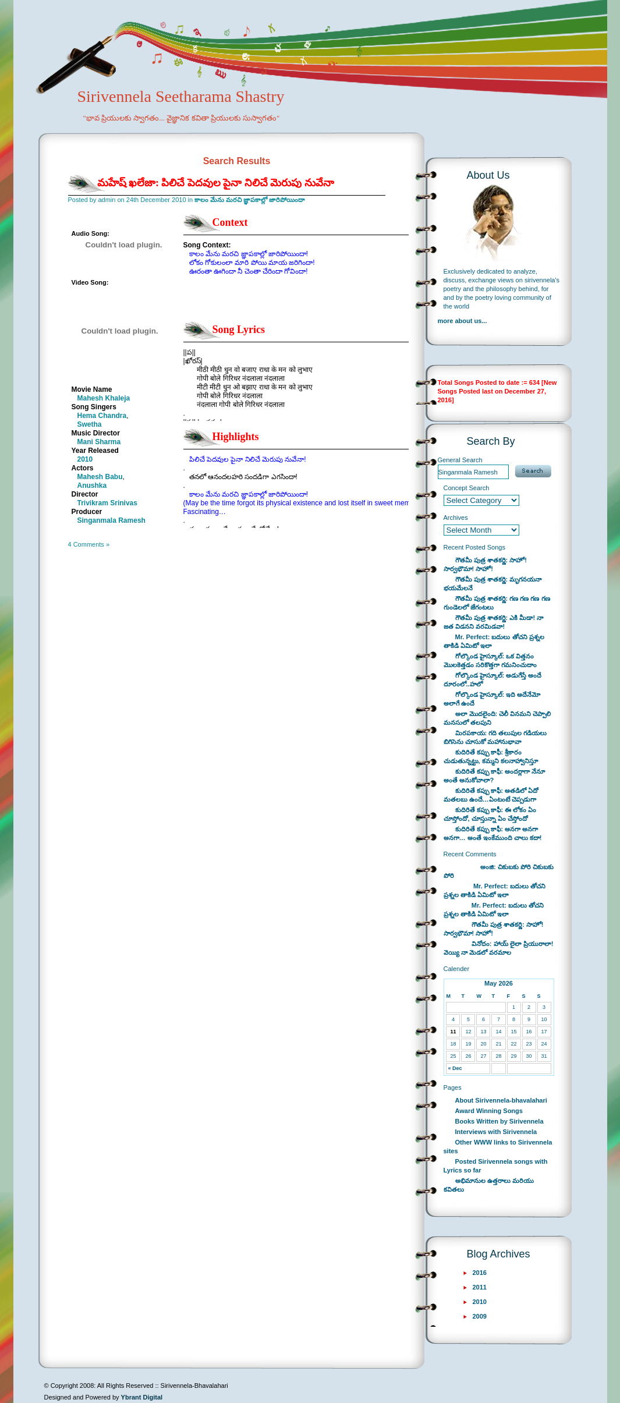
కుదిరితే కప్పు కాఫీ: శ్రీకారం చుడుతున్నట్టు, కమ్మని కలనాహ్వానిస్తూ (491, 756)
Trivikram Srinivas (107, 503)
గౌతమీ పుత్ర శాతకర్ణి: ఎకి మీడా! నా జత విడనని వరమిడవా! (494, 622)
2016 (480, 1272)
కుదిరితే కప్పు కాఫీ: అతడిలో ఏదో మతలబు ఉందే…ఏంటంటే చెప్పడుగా (491, 795)
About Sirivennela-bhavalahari (501, 1100)
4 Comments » (89, 544)
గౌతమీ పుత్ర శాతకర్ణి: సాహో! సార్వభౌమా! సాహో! (485, 564)
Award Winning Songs (489, 1110)
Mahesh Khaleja (103, 398)
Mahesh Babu (100, 477)
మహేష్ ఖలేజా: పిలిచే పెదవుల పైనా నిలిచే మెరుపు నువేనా (216, 183)
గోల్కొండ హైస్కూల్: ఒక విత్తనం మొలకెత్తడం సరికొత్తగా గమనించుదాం (490, 660)
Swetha (89, 424)
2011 (480, 1287)
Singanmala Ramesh (111, 520)
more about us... (462, 320)
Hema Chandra (102, 416)
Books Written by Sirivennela (499, 1121)
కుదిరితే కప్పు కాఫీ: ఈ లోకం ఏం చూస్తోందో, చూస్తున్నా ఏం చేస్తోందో (490, 814)
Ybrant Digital (142, 1397)
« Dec (455, 1068)
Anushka (92, 485)
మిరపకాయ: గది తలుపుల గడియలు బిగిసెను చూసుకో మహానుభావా (495, 737)
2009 (480, 1316)
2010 (85, 459)
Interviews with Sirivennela (496, 1131)
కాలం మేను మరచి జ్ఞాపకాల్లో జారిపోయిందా (249, 199)
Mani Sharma (99, 442)
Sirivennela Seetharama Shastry (165, 114)
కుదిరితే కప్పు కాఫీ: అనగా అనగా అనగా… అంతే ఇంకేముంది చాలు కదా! (493, 833)
